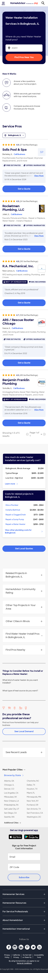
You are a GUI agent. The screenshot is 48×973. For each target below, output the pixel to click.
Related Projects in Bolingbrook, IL (24, 575)
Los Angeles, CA (11, 793)
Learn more (11, 484)
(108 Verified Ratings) (28, 315)
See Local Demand (24, 731)
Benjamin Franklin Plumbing (15, 381)
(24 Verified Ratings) (28, 201)
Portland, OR (32, 805)
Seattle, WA (9, 817)
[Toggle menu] (3, 3)
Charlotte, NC (33, 781)
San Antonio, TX (34, 809)
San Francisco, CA (35, 813)
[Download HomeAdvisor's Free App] (16, 836)
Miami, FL (31, 793)
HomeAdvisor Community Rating (24, 591)
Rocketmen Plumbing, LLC (13, 208)
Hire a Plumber (12, 505)
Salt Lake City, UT (11, 809)
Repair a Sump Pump (15, 519)
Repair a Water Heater (15, 524)
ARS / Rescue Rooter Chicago (18, 321)
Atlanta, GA (9, 781)
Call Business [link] (19, 154)
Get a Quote (24, 188)
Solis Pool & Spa (14, 149)
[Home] (24, 3)
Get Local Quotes (24, 548)
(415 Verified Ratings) (28, 375)
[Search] (44, 3)
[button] (24, 770)
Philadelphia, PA (11, 805)
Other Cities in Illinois (24, 621)
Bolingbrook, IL (14, 135)
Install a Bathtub (13, 510)
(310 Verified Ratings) (28, 261)
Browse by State (14, 775)
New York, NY (33, 801)
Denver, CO (9, 789)
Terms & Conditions (24, 963)
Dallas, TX (31, 785)
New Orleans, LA (11, 801)
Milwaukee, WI (10, 797)
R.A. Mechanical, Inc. (18, 266)
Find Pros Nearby (24, 649)
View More (39, 176)
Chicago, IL (9, 785)
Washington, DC (34, 817)
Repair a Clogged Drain (16, 515)
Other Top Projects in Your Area (24, 607)
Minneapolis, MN (34, 797)
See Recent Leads (24, 752)
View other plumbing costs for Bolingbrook (24, 531)
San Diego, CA (10, 813)
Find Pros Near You (24, 57)
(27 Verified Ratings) (28, 145)
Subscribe (24, 877)
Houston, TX (32, 789)
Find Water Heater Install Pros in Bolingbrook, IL (24, 635)
